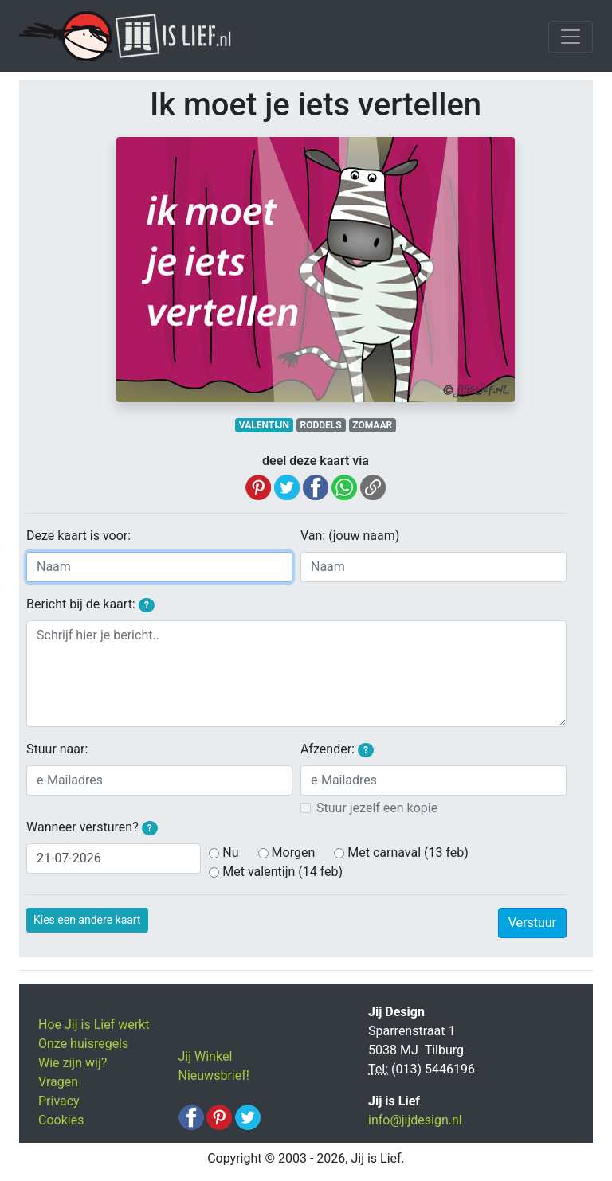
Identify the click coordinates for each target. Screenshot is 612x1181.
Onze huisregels (83, 1043)
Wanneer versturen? (92, 827)
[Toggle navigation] (570, 37)
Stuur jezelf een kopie (376, 807)
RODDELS (321, 425)
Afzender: (337, 749)
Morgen (294, 852)
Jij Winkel (205, 1056)
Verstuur (532, 922)
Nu (230, 852)
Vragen (58, 1081)
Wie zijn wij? (72, 1062)
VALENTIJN (264, 425)
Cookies (61, 1120)
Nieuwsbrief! (213, 1075)
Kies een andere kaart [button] (87, 919)
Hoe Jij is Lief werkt (93, 1024)
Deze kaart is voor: (78, 535)
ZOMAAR (372, 425)
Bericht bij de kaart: (90, 604)
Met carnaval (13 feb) (408, 852)
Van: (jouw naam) (349, 535)
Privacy (59, 1101)
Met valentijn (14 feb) (282, 871)
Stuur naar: (57, 749)
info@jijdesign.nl (415, 1120)
